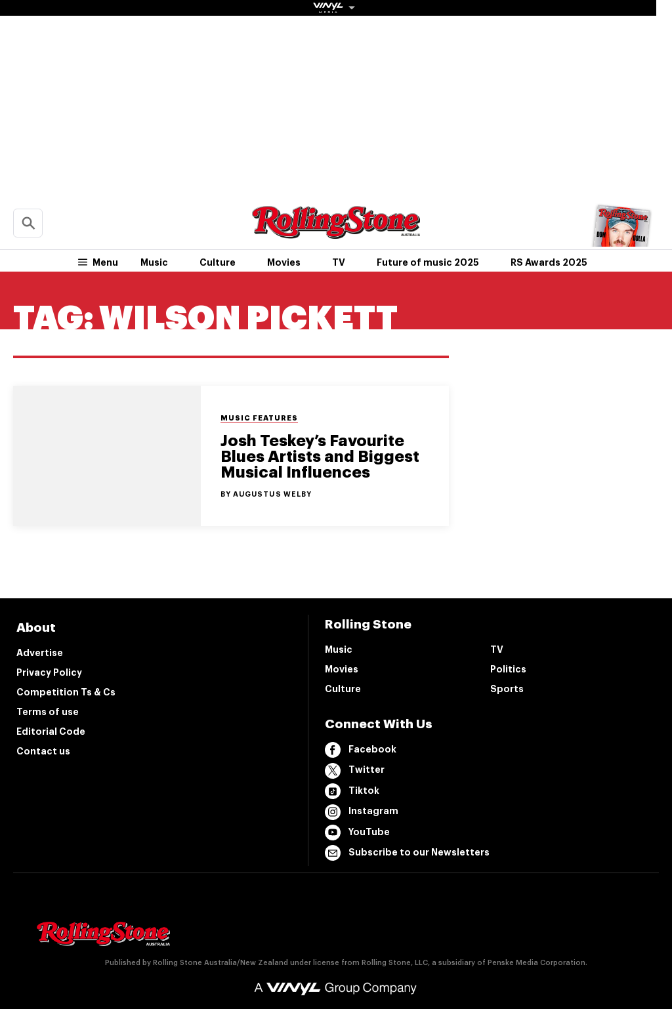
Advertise (39, 652)
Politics (508, 669)
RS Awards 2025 (549, 262)
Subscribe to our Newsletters (407, 853)
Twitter (355, 771)
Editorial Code (50, 731)
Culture (218, 262)
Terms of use (47, 711)
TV (338, 262)
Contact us (43, 751)
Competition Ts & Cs (66, 692)
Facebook (360, 750)
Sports (507, 688)
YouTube (357, 832)
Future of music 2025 (428, 262)
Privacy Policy (49, 672)
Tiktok (352, 791)
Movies (284, 262)
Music (154, 262)
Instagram (361, 812)
